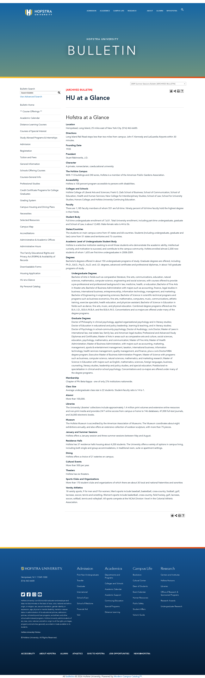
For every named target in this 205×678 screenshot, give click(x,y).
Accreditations (27, 233)
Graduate (81, 586)
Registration (26, 150)
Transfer (80, 580)
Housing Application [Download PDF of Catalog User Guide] (30, 273)
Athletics (77, 654)
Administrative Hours (30, 246)
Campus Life (118, 11)
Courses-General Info (30, 177)
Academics (105, 11)
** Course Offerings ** (31, 111)
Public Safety (138, 603)
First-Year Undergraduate (88, 574)
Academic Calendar (30, 118)
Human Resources (140, 597)
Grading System (28, 200)
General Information (30, 164)
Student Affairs (139, 609)
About (150, 11)
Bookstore (137, 574)
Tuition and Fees (28, 157)
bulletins (70, 676)
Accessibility (28, 654)
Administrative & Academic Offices (37, 239)
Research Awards (168, 600)
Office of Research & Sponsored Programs (170, 593)
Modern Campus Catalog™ (128, 676)
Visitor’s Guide (139, 615)
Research (132, 11)
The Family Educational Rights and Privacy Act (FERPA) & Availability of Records (37, 256)
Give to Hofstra (96, 654)
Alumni (159, 11)
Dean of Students (140, 586)
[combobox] (158, 83)
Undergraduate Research (171, 606)
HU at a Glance (27, 280)
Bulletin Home (27, 104)
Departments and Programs (112, 576)
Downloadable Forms (30, 266)
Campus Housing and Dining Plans (37, 207)
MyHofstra (172, 11)
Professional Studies (30, 183)
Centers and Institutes (170, 574)
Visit (78, 615)
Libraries (164, 586)
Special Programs (112, 606)
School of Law (83, 597)
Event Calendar (139, 592)
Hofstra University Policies (30, 632)
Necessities (25, 213)
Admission (91, 11)
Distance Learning (112, 612)
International (82, 592)
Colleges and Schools (114, 583)
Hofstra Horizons (168, 580)
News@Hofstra (142, 654)
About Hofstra (47, 654)
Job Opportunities (119, 654)
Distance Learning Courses (33, 124)
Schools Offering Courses (32, 170)
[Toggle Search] (182, 9)
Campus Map (26, 226)
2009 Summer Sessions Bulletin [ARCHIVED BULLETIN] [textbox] (153, 84)
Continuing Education (114, 600)
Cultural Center (139, 580)
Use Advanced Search (31, 96)
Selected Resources (30, 220)
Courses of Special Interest (33, 131)
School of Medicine (85, 603)
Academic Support (113, 595)
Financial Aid (82, 609)
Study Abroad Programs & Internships (38, 137)
